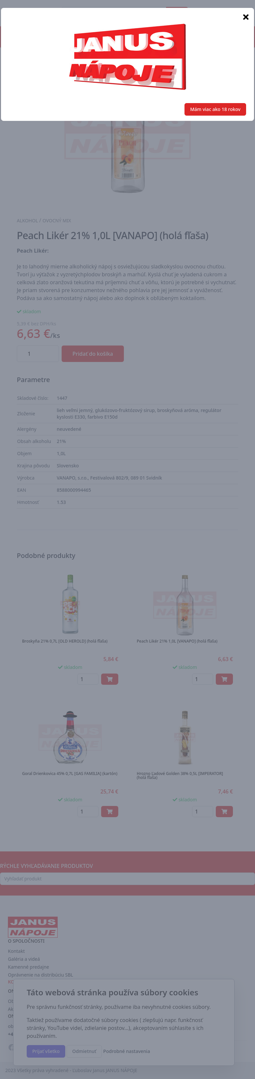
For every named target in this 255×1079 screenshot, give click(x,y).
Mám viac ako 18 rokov (215, 109)
